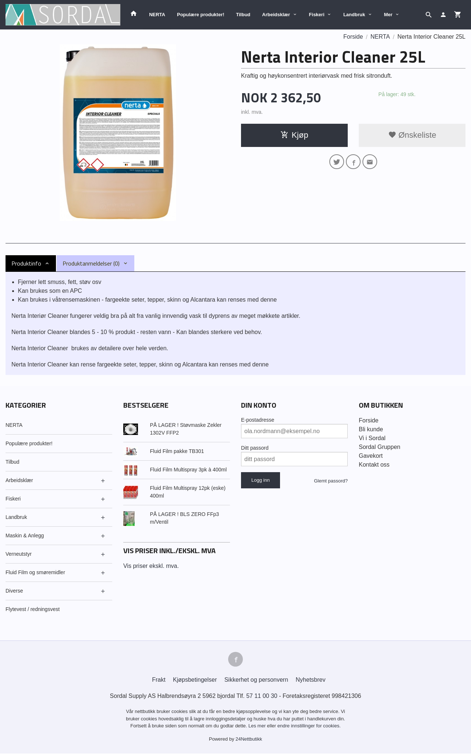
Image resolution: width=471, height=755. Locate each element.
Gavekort (371, 456)
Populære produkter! (200, 14)
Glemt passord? (331, 481)
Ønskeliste (412, 135)
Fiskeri (317, 14)
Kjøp (294, 135)
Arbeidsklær (276, 14)
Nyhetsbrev (311, 681)
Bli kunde (371, 429)
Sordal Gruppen (379, 447)
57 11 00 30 (261, 697)
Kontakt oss (374, 464)
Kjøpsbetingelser (195, 681)
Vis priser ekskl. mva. (151, 566)
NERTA (157, 14)
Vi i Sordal (372, 438)
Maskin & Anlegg (25, 535)
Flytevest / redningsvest (33, 609)
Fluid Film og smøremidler (35, 572)
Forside (353, 37)
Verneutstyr (19, 554)
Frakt (158, 681)
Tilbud (243, 14)
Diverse (14, 591)
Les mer (257, 727)
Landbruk (354, 14)
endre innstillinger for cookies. (309, 727)
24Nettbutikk (249, 740)
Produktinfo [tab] (26, 263)
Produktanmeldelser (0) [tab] (91, 263)
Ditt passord (255, 448)
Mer (388, 14)
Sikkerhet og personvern (256, 681)
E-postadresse (257, 420)
